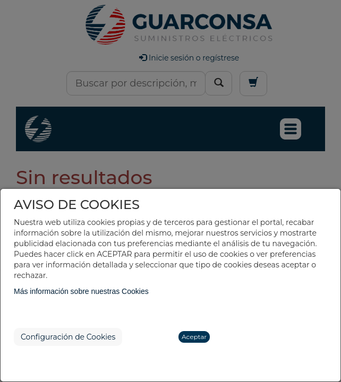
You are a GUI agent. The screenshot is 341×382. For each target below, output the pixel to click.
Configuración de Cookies (68, 337)
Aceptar (194, 337)
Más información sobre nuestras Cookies (81, 291)
